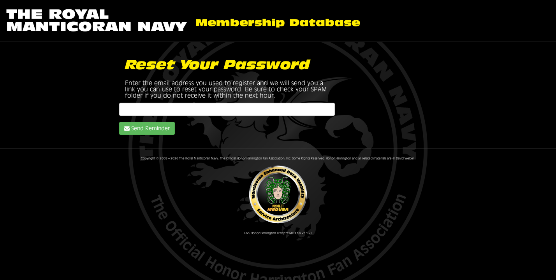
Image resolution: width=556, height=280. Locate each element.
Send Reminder (147, 128)
